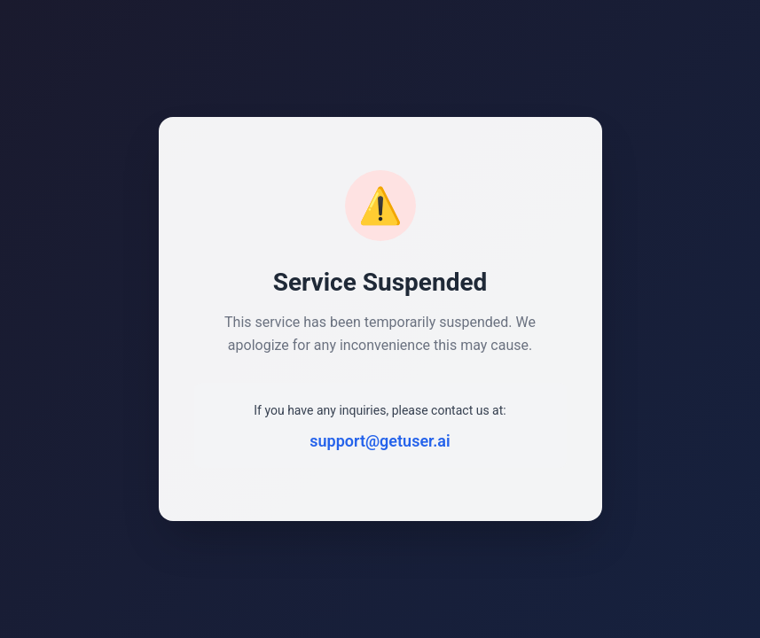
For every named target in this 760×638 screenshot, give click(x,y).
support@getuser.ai (379, 441)
